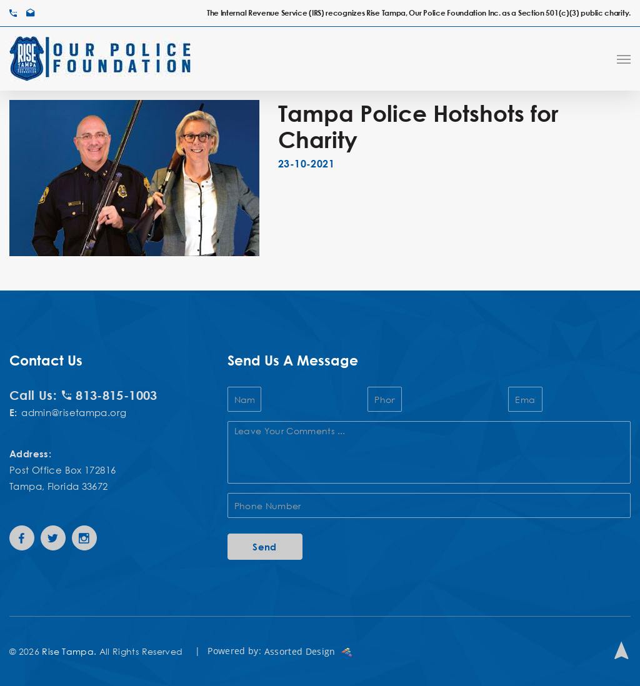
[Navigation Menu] (624, 58)
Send (264, 546)
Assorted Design (308, 651)
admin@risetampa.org (73, 412)
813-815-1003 (109, 394)
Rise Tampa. (69, 651)
